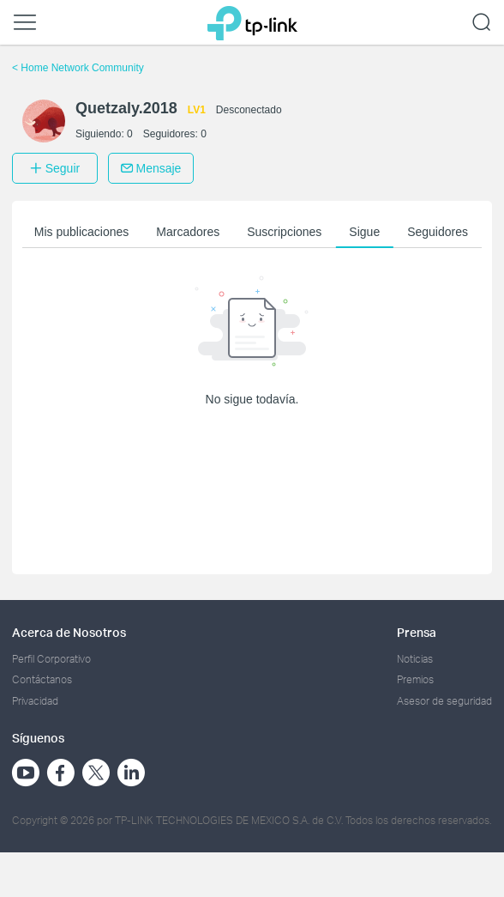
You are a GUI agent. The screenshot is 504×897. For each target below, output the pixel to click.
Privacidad (35, 700)
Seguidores (437, 232)
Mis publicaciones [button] (81, 232)
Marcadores (187, 232)
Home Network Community (78, 68)
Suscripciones (284, 232)
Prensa (416, 632)
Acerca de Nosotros (69, 632)
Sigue (364, 232)
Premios (415, 679)
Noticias (415, 658)
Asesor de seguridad (444, 700)
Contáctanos (42, 679)
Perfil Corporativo (51, 658)
